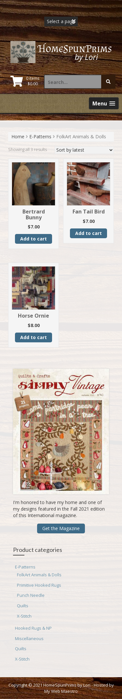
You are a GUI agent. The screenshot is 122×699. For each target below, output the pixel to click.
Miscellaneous (29, 638)
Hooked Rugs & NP (33, 628)
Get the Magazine (61, 528)
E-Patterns (40, 136)
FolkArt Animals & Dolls (39, 575)
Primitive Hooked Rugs (39, 585)
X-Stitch (24, 616)
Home (17, 136)
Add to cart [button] (33, 239)
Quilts (22, 606)
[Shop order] (84, 150)
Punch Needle (31, 595)
